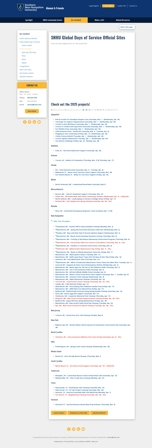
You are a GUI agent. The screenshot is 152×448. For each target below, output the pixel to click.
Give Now (108, 6)
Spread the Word (99, 413)
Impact (24, 63)
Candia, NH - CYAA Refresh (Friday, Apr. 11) (72, 284)
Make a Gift (99, 20)
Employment (58, 441)
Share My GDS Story (29, 52)
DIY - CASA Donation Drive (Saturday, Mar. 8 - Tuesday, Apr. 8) (79, 170)
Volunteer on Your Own (78, 413)
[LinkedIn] (34, 122)
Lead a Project (59, 413)
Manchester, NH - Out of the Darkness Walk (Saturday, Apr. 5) (79, 270)
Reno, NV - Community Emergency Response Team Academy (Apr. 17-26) (83, 211)
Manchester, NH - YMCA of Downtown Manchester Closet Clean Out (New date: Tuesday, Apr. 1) (94, 262)
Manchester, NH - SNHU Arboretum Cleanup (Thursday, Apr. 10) (80, 279)
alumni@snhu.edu (34, 105)
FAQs (23, 56)
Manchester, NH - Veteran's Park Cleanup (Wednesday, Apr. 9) (79, 277)
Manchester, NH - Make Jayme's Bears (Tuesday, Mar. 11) (77, 255)
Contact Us (133, 6)
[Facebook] (25, 122)
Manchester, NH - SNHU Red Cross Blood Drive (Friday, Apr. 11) (79, 289)
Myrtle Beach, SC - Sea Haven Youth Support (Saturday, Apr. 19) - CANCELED (84, 366)
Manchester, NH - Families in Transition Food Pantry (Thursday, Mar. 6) (84, 246)
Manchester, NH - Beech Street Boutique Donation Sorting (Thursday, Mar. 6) (86, 236)
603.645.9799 (32, 98)
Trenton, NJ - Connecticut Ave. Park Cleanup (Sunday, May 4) (79, 315)
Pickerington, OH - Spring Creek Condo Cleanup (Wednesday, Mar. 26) (82, 347)
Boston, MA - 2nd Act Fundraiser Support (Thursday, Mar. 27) (79, 194)
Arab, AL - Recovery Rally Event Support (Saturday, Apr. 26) (78, 151)
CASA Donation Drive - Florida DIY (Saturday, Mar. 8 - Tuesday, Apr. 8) (82, 131)
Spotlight (29, 20)
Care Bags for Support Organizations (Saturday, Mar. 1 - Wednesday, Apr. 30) (85, 122)
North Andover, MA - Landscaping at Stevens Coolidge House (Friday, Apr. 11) (85, 199)
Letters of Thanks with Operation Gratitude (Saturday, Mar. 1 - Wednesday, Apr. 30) (88, 127)
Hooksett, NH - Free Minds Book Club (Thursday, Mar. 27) (77, 259)
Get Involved (76, 20)
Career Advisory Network (28, 38)
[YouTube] (39, 122)
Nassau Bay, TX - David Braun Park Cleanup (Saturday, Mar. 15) (79, 388)
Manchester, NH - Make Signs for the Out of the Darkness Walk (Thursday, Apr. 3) (87, 267)
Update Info (122, 6)
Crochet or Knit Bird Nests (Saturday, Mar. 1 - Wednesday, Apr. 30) (81, 124)
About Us (95, 441)
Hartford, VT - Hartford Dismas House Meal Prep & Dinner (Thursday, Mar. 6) (85, 404)
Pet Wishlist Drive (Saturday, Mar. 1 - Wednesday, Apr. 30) (78, 129)
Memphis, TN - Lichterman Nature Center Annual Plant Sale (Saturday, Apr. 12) (86, 376)
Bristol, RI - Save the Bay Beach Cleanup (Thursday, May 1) (78, 356)
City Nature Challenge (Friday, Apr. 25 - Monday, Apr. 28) (77, 141)
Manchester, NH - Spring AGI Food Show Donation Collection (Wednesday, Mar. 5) (88, 230)
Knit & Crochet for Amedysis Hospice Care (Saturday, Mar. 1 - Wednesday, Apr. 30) (87, 119)
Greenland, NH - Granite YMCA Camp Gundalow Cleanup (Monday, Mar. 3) (84, 227)
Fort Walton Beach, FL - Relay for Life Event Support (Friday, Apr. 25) (81, 175)
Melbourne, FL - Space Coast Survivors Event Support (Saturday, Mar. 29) (83, 172)
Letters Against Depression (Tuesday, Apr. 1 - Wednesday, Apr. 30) (81, 138)
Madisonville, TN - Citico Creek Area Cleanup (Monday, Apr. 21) (79, 378)
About (24, 59)
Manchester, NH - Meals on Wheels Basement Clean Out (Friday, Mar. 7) (84, 252)
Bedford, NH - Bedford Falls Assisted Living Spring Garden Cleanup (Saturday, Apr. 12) (88, 291)
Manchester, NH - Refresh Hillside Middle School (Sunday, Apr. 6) (80, 272)
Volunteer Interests (26, 77)
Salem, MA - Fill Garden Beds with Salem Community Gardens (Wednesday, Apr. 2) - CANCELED (92, 196)
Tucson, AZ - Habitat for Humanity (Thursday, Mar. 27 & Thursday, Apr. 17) (84, 160)
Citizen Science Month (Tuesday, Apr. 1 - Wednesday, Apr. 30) (79, 136)
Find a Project (26, 49)
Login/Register (94, 6)
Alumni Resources (123, 20)
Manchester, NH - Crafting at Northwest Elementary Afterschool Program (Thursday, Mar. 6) (93, 239)
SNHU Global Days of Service (29, 42)
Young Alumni (24, 66)
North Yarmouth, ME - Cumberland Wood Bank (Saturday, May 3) (80, 184)
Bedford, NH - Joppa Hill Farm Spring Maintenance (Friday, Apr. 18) (81, 301)
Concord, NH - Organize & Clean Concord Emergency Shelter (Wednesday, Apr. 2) (86, 265)
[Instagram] (29, 122)
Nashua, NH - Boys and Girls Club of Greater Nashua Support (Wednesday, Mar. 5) (88, 233)
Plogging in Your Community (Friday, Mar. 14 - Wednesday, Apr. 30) (81, 134)
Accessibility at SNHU (82, 441)
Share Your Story (25, 70)
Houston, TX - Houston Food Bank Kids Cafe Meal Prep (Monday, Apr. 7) (83, 392)
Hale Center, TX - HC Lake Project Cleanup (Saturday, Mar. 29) (79, 390)
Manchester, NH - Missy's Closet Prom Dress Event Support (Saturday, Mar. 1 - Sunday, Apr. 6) (92, 274)
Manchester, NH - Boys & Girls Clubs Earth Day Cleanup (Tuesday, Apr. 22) (84, 303)
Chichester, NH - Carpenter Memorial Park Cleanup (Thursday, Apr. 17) (82, 296)
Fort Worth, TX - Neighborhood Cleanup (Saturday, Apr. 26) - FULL (80, 395)
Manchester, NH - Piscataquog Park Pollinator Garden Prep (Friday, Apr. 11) (84, 286)
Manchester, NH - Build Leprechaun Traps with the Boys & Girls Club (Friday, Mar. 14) (88, 257)
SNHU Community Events (52, 20)
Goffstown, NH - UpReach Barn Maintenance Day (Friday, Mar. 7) (81, 249)
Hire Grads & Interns (26, 73)
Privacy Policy (69, 441)
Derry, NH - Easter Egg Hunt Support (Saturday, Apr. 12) (77, 294)
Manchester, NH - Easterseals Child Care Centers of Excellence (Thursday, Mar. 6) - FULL (90, 242)
